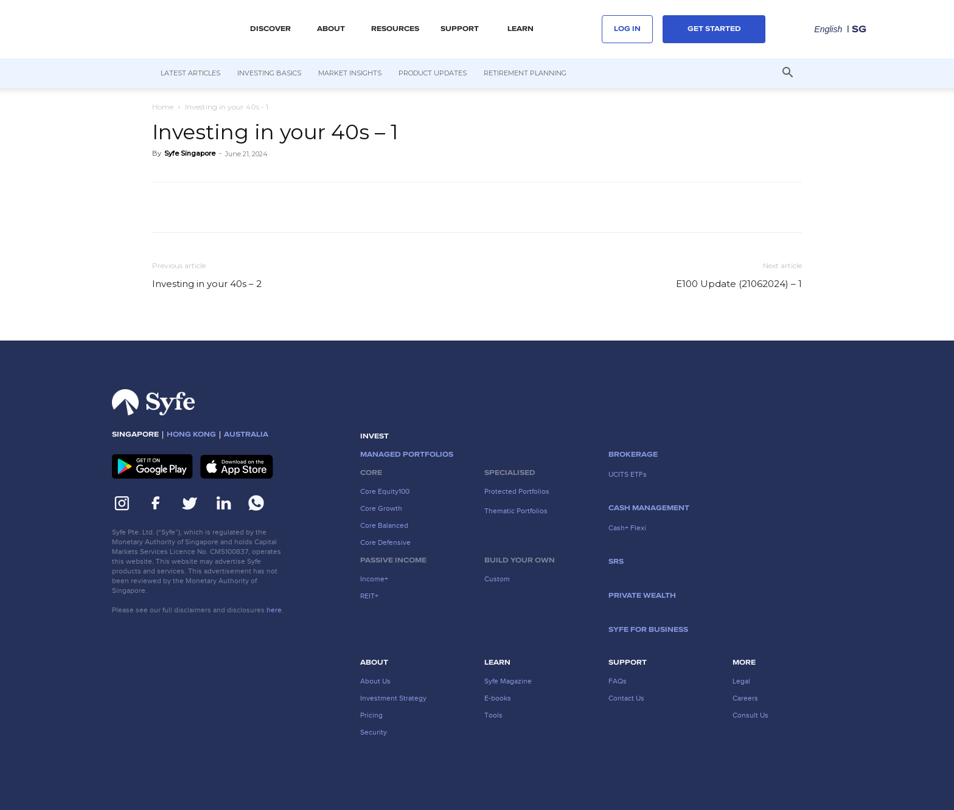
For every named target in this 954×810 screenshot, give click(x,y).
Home (162, 106)
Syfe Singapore (189, 153)
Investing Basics (269, 73)
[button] (787, 73)
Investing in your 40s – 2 (207, 283)
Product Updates (433, 73)
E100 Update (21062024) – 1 (739, 283)
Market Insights (349, 73)
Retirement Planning (525, 73)
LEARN (520, 29)
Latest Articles (190, 73)
